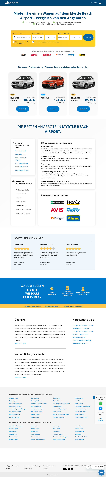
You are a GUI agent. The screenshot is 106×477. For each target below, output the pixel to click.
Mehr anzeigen (20, 343)
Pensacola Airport (21, 167)
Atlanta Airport (79, 403)
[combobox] (71, 37)
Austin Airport (35, 417)
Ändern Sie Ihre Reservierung (52, 306)
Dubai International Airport (60, 437)
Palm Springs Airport (58, 417)
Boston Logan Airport (15, 406)
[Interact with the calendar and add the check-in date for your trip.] (38, 37)
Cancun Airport (35, 437)
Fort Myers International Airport (61, 403)
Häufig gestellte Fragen (12, 466)
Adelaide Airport (13, 434)
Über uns (7, 468)
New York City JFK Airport (60, 409)
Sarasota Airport (79, 414)
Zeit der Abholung (38, 33)
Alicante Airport (35, 434)
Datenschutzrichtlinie (49, 466)
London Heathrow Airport (38, 439)
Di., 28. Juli (63, 37)
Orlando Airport (13, 398)
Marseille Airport (13, 437)
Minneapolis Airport (14, 414)
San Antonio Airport (14, 417)
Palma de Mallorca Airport (16, 426)
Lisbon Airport (57, 426)
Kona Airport (78, 401)
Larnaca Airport (13, 439)
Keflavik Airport (13, 429)
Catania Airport (79, 429)
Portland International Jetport (83, 406)
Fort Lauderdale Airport (15, 403)
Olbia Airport (56, 431)
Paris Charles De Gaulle (81, 437)
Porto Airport (78, 426)
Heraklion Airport (57, 434)
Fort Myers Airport (21, 163)
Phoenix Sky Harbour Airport (39, 403)
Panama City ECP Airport (81, 417)
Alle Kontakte (100, 419)
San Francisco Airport (15, 412)
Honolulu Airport (57, 406)
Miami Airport (20, 154)
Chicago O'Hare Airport (37, 409)
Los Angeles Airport (36, 401)
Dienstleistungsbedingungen (32, 466)
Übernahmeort (17, 33)
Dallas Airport (57, 412)
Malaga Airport (35, 429)
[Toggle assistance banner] (94, 397)
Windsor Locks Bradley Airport (61, 414)
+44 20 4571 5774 (100, 414)
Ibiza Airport (34, 431)
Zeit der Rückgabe (63, 33)
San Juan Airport (79, 439)
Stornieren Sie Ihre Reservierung (32, 306)
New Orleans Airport (36, 412)
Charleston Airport (22, 170)
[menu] (100, 3)
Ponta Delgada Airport (59, 439)
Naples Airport (13, 431)
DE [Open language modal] (91, 3)
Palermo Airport (79, 431)
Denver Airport (35, 398)
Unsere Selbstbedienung (82, 340)
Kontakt (45, 468)
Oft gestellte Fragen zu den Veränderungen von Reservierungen (83, 334)
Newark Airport (35, 414)
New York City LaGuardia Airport (18, 409)
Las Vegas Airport (36, 406)
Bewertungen (28, 468)
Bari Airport (78, 434)
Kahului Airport (79, 398)
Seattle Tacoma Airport (81, 409)
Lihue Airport (56, 398)
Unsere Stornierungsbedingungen (73, 306)
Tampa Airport (20, 151)
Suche (88, 37)
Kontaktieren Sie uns (80, 343)
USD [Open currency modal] (95, 3)
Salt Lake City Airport (80, 412)
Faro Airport (34, 426)
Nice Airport (56, 429)
